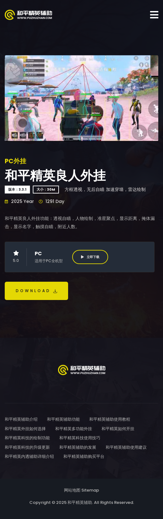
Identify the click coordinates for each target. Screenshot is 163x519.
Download (36, 290)
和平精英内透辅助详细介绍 (29, 456)
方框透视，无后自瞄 (84, 189)
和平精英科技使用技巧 (79, 438)
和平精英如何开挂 (118, 429)
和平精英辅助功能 (63, 419)
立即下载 (90, 257)
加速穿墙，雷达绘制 (126, 189)
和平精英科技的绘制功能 (27, 438)
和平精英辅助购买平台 (83, 456)
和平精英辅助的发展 (77, 447)
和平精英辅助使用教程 (109, 419)
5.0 (16, 257)
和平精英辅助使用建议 (126, 447)
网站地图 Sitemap (81, 490)
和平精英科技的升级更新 (27, 447)
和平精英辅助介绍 (21, 419)
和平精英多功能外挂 (73, 429)
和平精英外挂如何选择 (25, 429)
